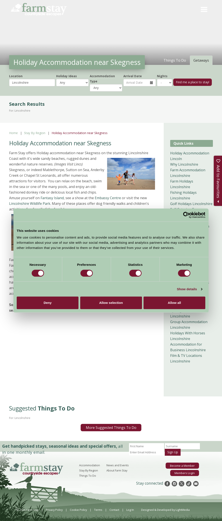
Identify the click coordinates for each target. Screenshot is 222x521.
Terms (98, 510)
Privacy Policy (54, 510)
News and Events (117, 465)
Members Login (185, 473)
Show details (187, 289)
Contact (114, 510)
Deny (48, 303)
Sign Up (172, 452)
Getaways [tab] (201, 60)
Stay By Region (34, 133)
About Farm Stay (116, 470)
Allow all (174, 303)
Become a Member (182, 466)
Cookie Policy (78, 510)
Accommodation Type (102, 78)
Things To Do (87, 476)
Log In (130, 510)
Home (13, 133)
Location (16, 76)
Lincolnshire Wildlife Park (29, 203)
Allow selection (111, 303)
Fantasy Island (52, 198)
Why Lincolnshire (184, 164)
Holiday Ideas (66, 76)
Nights (162, 76)
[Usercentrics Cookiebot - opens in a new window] (186, 215)
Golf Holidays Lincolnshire (191, 203)
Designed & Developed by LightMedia (165, 510)
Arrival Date (132, 76)
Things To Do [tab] (174, 60)
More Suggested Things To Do (111, 427)
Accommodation (89, 465)
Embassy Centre (108, 198)
